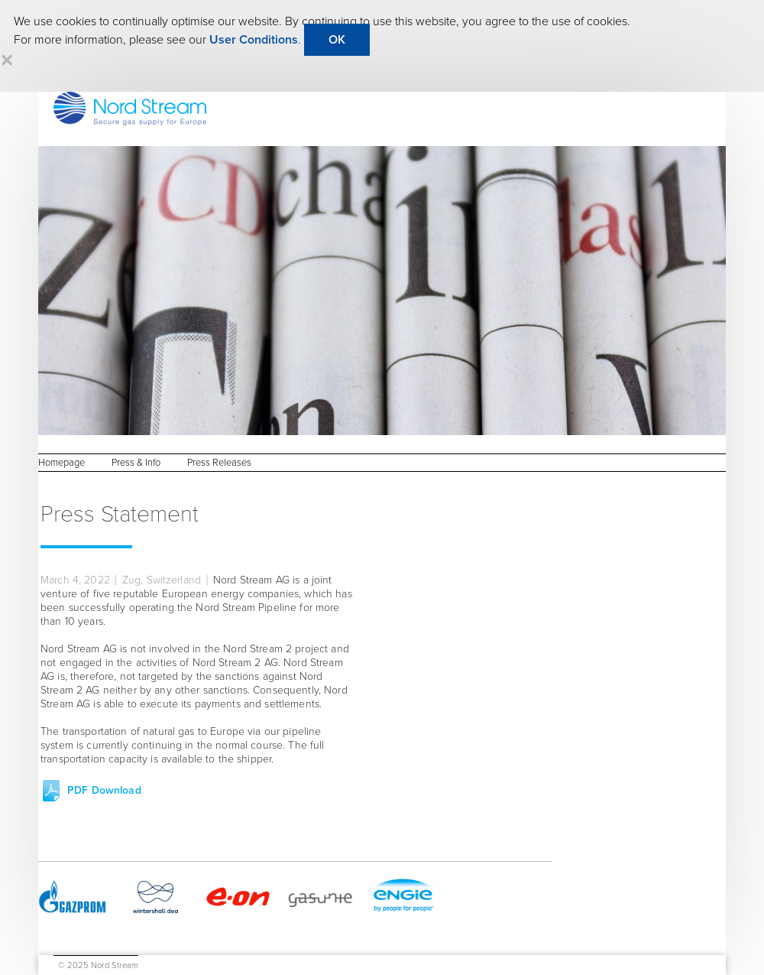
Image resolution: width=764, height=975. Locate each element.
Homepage (61, 463)
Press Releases (219, 463)
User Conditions (253, 39)
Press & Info (136, 463)
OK (337, 39)
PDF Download (104, 790)
